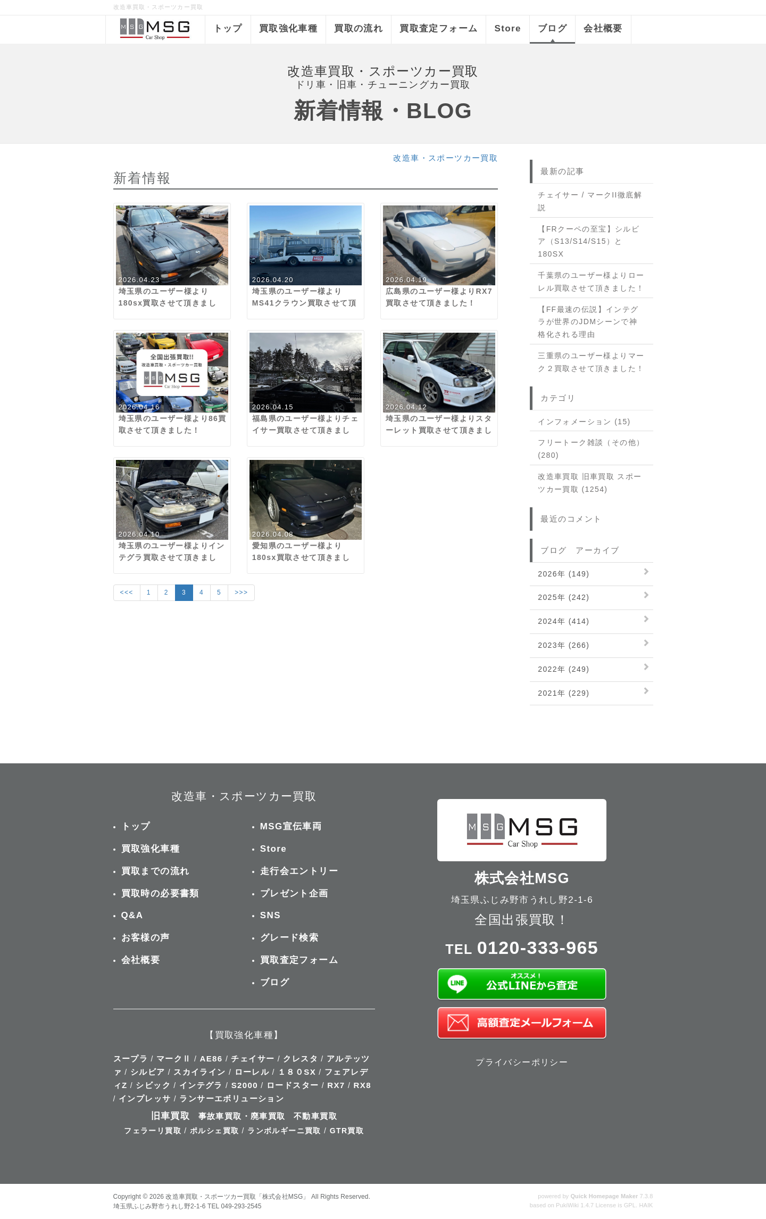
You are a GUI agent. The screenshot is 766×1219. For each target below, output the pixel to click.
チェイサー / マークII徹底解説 (590, 201)
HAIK (646, 1205)
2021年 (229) (563, 693)
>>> (241, 592)
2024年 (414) (563, 621)
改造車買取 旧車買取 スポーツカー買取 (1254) (590, 482)
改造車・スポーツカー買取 (445, 157)
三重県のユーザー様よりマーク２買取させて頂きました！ (591, 362)
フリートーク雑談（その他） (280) (591, 448)
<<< (127, 592)
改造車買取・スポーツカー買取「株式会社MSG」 (237, 1196)
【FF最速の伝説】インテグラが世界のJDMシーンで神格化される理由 (588, 322)
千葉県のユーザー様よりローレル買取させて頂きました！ (591, 281)
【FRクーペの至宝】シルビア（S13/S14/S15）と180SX (588, 242)
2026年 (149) (563, 574)
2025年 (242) (563, 597)
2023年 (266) (563, 645)
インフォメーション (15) (584, 421)
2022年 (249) (563, 669)
